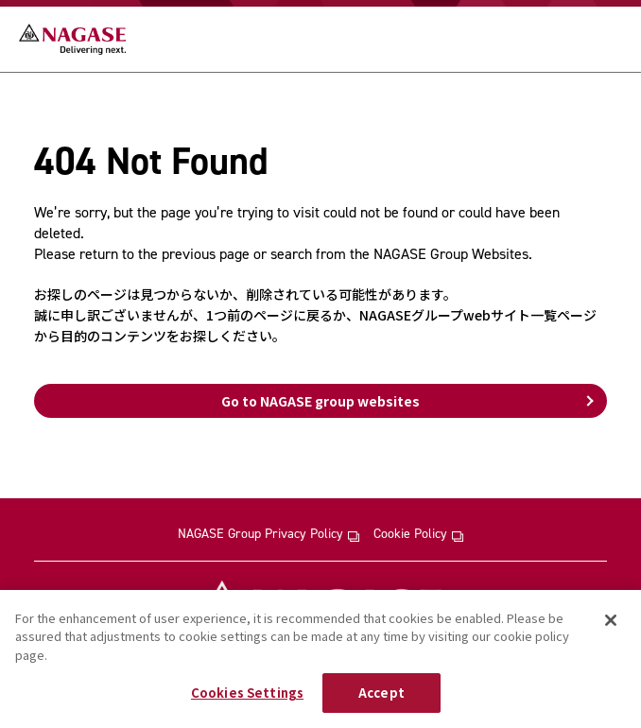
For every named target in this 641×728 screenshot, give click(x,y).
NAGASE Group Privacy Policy (268, 534)
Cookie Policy (418, 534)
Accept (381, 693)
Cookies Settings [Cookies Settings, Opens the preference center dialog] (247, 693)
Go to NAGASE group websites (320, 400)
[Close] (611, 620)
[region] (320, 659)
